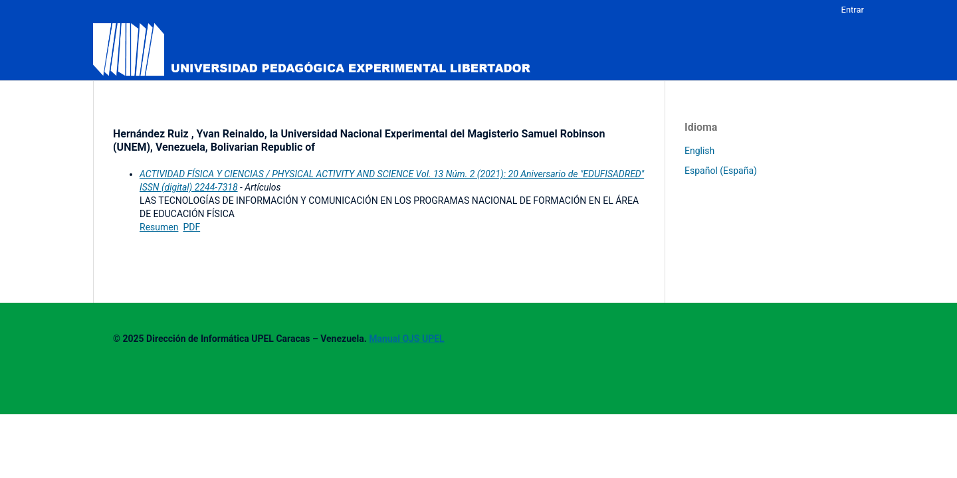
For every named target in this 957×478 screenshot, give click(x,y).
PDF (191, 227)
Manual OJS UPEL (406, 338)
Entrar (853, 10)
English (699, 150)
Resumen (159, 227)
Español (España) (721, 170)
